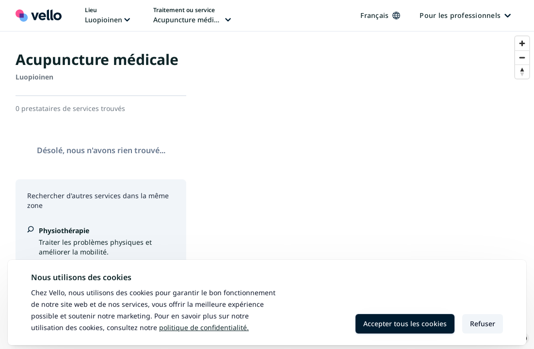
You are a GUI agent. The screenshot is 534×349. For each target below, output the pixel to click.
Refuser (482, 323)
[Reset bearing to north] (522, 71)
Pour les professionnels (465, 15)
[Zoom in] (522, 43)
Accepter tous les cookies (405, 323)
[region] (368, 190)
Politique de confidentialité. (204, 327)
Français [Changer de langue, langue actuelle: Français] (380, 15)
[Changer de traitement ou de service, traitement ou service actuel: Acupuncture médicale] (192, 15)
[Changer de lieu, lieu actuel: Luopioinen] (107, 15)
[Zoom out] (522, 57)
